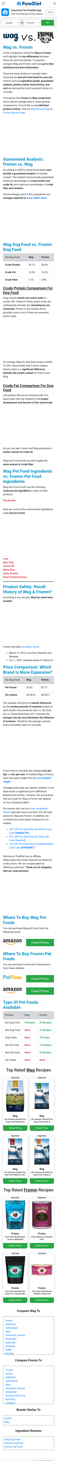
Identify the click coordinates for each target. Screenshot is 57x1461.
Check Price (15, 1128)
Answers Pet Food (15, 1395)
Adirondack (11, 1327)
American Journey (15, 1335)
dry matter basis (38, 198)
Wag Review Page (40, 109)
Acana (8, 1320)
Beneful (9, 1353)
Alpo (7, 1331)
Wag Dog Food (12, 1439)
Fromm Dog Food (13, 1443)
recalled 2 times (30, 646)
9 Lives (9, 1370)
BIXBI (8, 1349)
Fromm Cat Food (13, 1446)
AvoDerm (10, 1346)
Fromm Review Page (14, 112)
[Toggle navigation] (3, 3)
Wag (6, 1422)
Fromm (8, 1418)
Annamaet (11, 1338)
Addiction (10, 1324)
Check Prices (40, 942)
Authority (10, 1342)
